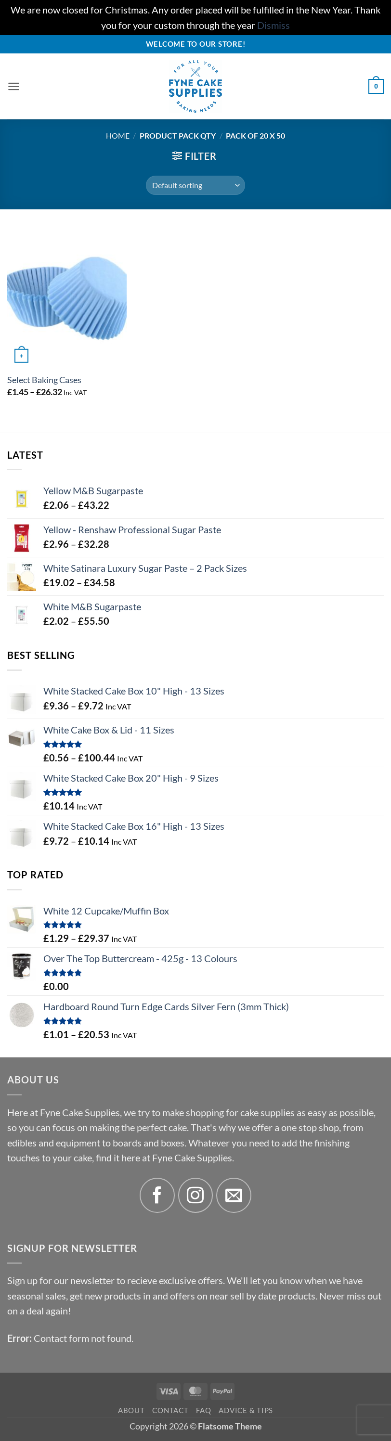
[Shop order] (195, 185)
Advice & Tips (246, 1410)
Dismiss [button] (273, 25)
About (131, 1410)
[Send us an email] (233, 1195)
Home (118, 135)
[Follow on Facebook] (157, 1195)
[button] (14, 86)
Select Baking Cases (44, 380)
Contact (170, 1410)
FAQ (203, 1410)
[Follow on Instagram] (195, 1195)
